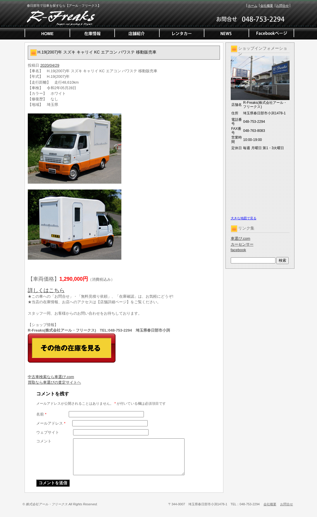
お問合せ (282, 5)
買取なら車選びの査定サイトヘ (54, 382)
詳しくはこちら (46, 290)
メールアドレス (51, 423)
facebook (238, 250)
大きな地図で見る (243, 218)
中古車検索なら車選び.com (51, 377)
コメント (43, 441)
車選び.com (240, 238)
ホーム (252, 5)
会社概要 (266, 5)
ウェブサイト (47, 432)
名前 (41, 414)
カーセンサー (242, 244)
